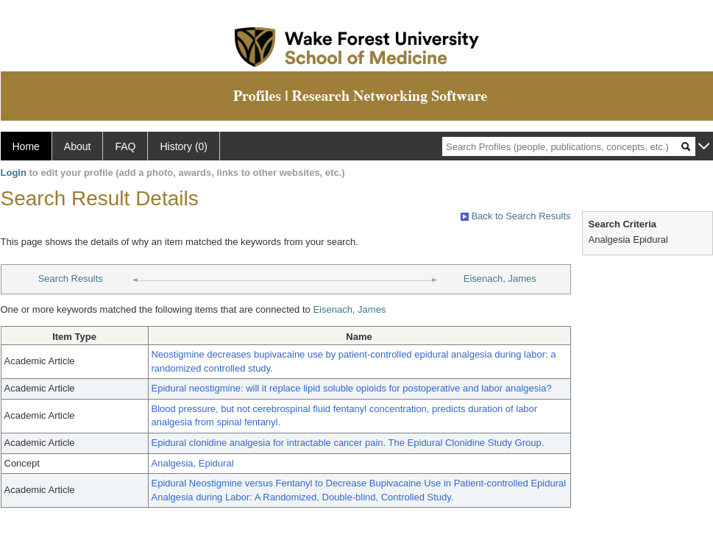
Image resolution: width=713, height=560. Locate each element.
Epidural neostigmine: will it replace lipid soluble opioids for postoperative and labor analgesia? (352, 388)
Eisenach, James (500, 278)
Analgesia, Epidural (193, 463)
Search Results (70, 278)
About (77, 146)
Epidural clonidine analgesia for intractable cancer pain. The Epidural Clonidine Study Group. (348, 442)
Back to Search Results (516, 215)
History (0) (183, 146)
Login (13, 172)
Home (26, 146)
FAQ (125, 146)
